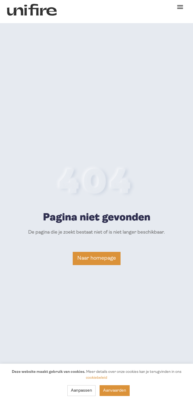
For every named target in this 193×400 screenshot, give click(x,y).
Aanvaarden (114, 390)
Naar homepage (96, 258)
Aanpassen (81, 390)
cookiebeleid (96, 378)
